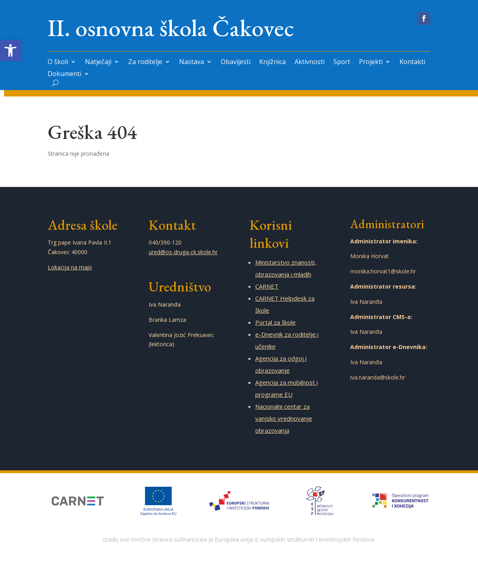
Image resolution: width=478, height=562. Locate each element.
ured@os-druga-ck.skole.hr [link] (183, 252)
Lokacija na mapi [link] (70, 267)
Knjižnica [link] (272, 62)
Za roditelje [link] (145, 62)
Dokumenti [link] (64, 74)
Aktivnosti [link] (309, 62)
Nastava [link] (191, 62)
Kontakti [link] (412, 62)
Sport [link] (341, 62)
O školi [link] (58, 62)
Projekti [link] (371, 62)
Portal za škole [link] (275, 322)
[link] (10, 50)
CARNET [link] (266, 286)
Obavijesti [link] (235, 62)
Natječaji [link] (98, 62)
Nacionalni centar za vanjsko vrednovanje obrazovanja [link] (283, 418)
